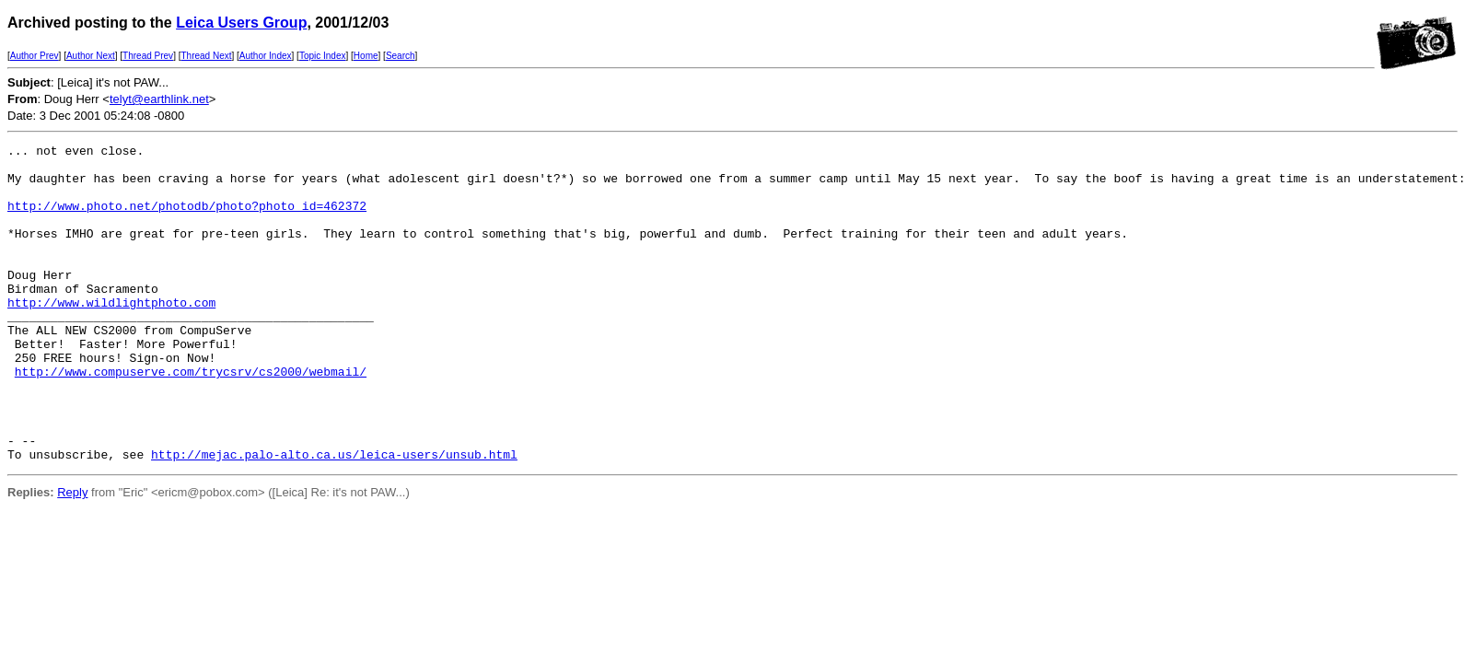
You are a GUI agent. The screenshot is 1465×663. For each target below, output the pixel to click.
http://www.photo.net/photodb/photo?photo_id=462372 (186, 219)
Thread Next (205, 56)
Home (366, 56)
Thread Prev (147, 56)
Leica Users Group (241, 22)
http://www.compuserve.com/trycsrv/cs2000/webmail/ (190, 418)
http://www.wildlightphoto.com (111, 335)
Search (400, 56)
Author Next (90, 56)
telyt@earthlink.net (159, 99)
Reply (72, 556)
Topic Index (322, 56)
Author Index (265, 56)
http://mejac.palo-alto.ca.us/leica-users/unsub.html (334, 517)
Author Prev (34, 56)
